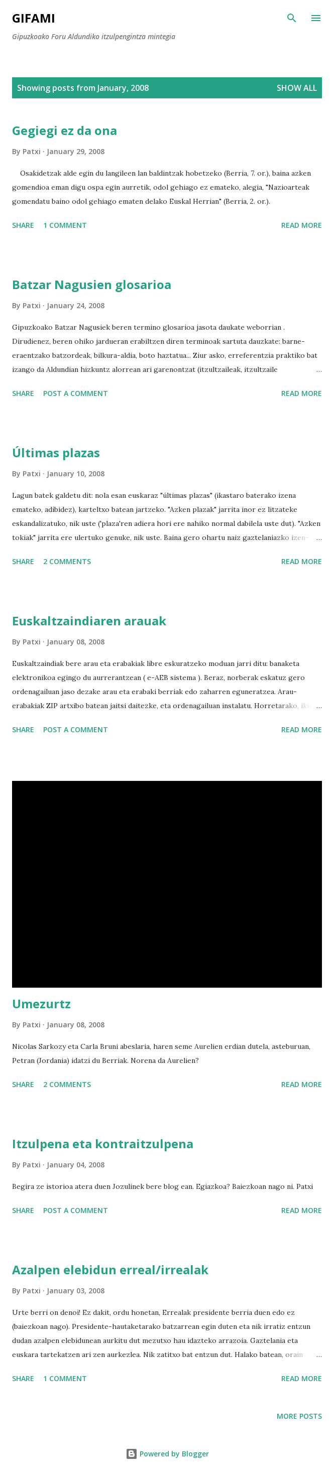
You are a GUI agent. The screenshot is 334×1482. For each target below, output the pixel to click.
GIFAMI (33, 18)
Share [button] (23, 225)
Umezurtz (41, 1003)
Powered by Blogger (167, 1453)
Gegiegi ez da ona (64, 130)
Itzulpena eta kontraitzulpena (102, 1143)
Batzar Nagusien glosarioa (91, 284)
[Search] (292, 18)
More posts (299, 1416)
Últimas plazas (56, 452)
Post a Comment (75, 393)
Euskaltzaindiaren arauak (89, 620)
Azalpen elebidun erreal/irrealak (110, 1269)
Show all (297, 87)
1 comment (65, 225)
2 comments (67, 561)
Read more (301, 225)
